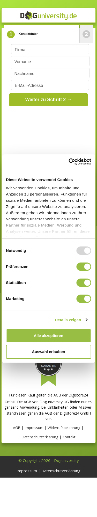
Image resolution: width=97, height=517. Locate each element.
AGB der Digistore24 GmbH (68, 413)
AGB (16, 427)
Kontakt (69, 436)
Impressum (34, 427)
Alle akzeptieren (48, 335)
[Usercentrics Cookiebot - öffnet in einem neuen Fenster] (69, 161)
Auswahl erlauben (48, 351)
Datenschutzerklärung (39, 436)
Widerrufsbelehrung (64, 427)
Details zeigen (68, 320)
